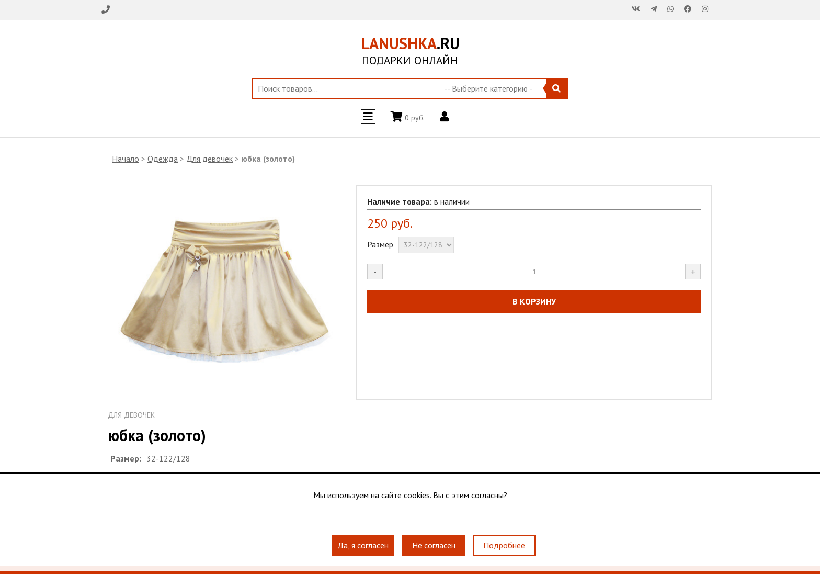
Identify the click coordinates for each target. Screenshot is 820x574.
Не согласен (433, 545)
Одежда (162, 158)
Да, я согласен (363, 545)
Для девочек (209, 158)
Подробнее (504, 545)
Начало (125, 158)
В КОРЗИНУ (534, 301)
